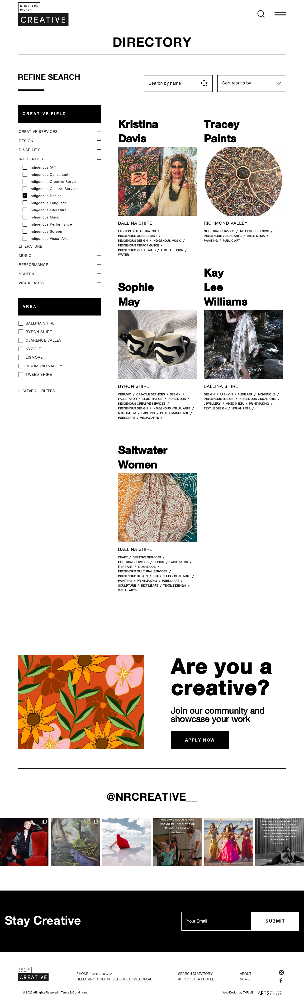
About (246, 974)
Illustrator (146, 231)
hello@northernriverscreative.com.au (114, 979)
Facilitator (127, 399)
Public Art (231, 241)
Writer (123, 255)
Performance (33, 265)
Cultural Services (219, 231)
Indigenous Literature (48, 210)
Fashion (124, 231)
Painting (211, 241)
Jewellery (212, 404)
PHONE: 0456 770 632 (94, 974)
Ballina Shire (40, 323)
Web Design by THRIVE (238, 992)
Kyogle (33, 349)
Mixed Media (256, 236)
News (245, 979)
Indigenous (31, 159)
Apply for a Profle (196, 979)
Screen (26, 274)
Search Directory (195, 974)
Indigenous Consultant (49, 174)
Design (26, 141)
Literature (30, 246)
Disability (29, 150)
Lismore (35, 357)
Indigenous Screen (46, 231)
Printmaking (259, 404)
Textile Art (149, 586)
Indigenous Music (45, 217)
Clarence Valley (44, 340)
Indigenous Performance (51, 224)
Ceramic (124, 394)
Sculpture (127, 586)
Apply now (200, 740)
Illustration (152, 399)
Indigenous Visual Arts (49, 239)
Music (25, 256)
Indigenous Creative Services (55, 182)
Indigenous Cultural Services (55, 189)
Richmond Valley (44, 366)
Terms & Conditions (74, 992)
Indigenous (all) (43, 167)
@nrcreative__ (152, 797)
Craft (123, 557)
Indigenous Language (48, 203)
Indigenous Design (46, 196)
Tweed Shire (39, 374)
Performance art (174, 413)
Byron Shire (39, 332)
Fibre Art (245, 394)
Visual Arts (31, 283)
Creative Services (38, 132)
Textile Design (172, 250)
